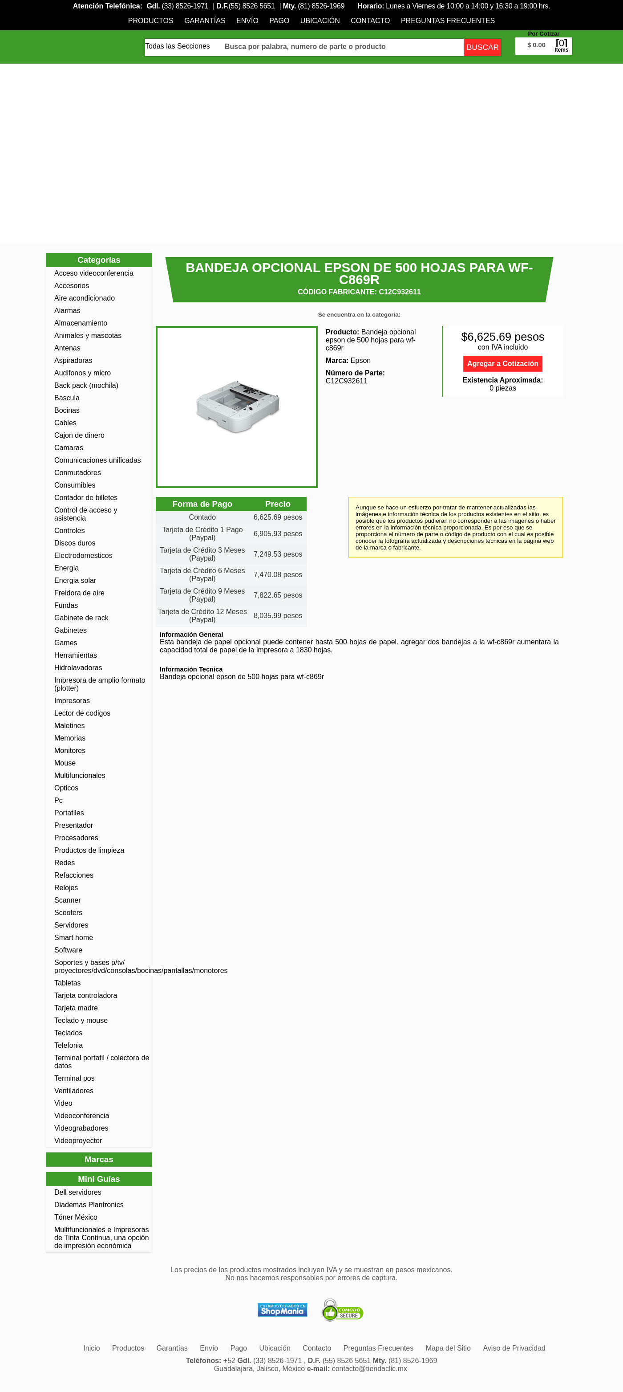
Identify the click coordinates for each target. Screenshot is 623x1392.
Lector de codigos (82, 713)
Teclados (68, 1033)
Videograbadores (81, 1128)
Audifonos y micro (82, 373)
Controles (69, 530)
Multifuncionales (79, 775)
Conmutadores (77, 472)
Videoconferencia (81, 1115)
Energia (66, 568)
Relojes (66, 887)
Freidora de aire (79, 593)
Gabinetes (70, 630)
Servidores (71, 925)
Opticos (66, 788)
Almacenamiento (80, 323)
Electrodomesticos (83, 555)
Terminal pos (74, 1078)
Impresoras (72, 700)
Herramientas (75, 655)
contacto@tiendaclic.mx (369, 1368)
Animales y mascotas (87, 335)
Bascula (67, 398)
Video (63, 1103)
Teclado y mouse (81, 1020)
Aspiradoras (73, 360)
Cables (65, 423)
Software (68, 950)
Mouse (65, 763)
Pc (58, 800)
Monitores (69, 750)
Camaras (68, 448)
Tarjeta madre (76, 1008)
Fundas (66, 605)
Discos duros (74, 543)
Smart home (73, 937)
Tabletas (67, 983)
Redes (64, 863)
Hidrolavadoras (78, 668)
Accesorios (71, 285)
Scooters (68, 912)
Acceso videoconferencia (94, 273)
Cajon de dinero (79, 435)
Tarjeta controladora (85, 995)
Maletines (69, 725)
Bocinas (67, 410)
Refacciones (73, 875)
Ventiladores (73, 1091)
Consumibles (74, 485)
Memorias (69, 738)
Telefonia (68, 1045)
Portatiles (69, 813)
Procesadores (76, 838)
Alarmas (67, 310)
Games (65, 643)
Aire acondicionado (84, 298)
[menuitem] (151, 20)
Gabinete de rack (81, 618)
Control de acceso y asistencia (85, 514)
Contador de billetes (85, 497)
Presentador (73, 825)
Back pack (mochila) (86, 385)
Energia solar (75, 580)
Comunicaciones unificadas (97, 460)
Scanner (67, 900)
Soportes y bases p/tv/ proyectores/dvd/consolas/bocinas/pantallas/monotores (102, 966)
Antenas (67, 348)
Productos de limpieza (89, 850)
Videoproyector (78, 1140)
